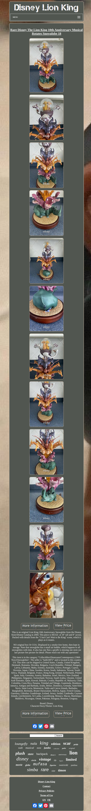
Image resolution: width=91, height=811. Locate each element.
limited (71, 759)
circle (33, 760)
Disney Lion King (46, 781)
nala (33, 743)
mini (39, 748)
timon (62, 770)
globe (27, 765)
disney (22, 758)
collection (56, 748)
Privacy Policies (46, 791)
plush (20, 753)
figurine (53, 765)
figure (61, 761)
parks (64, 748)
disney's (53, 755)
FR (48, 800)
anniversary (63, 755)
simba (32, 769)
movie (19, 764)
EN (44, 800)
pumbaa (74, 765)
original (72, 748)
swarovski (63, 765)
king (44, 743)
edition (55, 744)
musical (29, 747)
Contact (46, 786)
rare (45, 769)
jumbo (47, 747)
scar (67, 743)
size (53, 770)
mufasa (40, 764)
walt (20, 747)
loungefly (21, 744)
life (55, 760)
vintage (45, 759)
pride (76, 744)
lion (73, 753)
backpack (42, 754)
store (31, 754)
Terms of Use (46, 795)
